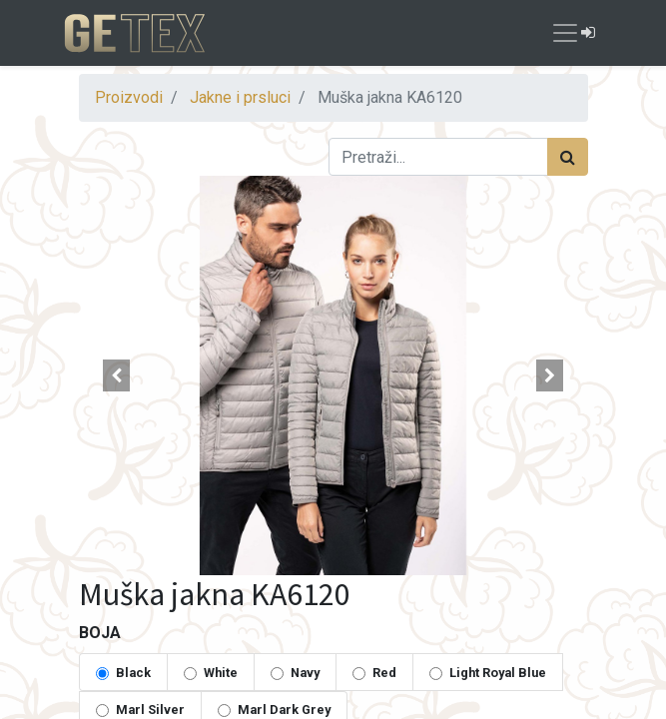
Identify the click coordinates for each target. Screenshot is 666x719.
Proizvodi (129, 97)
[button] (117, 375)
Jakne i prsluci (240, 97)
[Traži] (567, 157)
